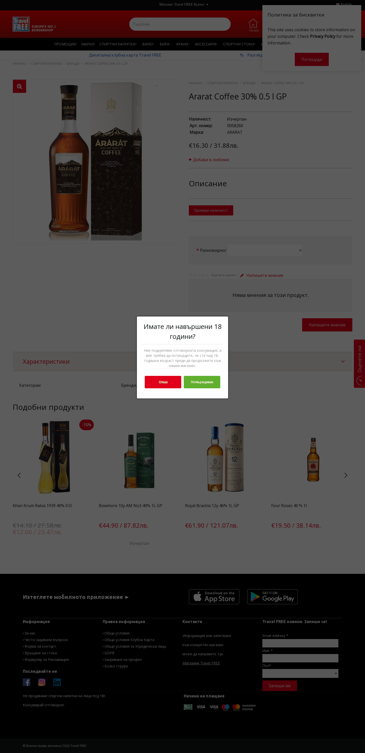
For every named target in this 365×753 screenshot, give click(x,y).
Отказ (163, 382)
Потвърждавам (202, 382)
